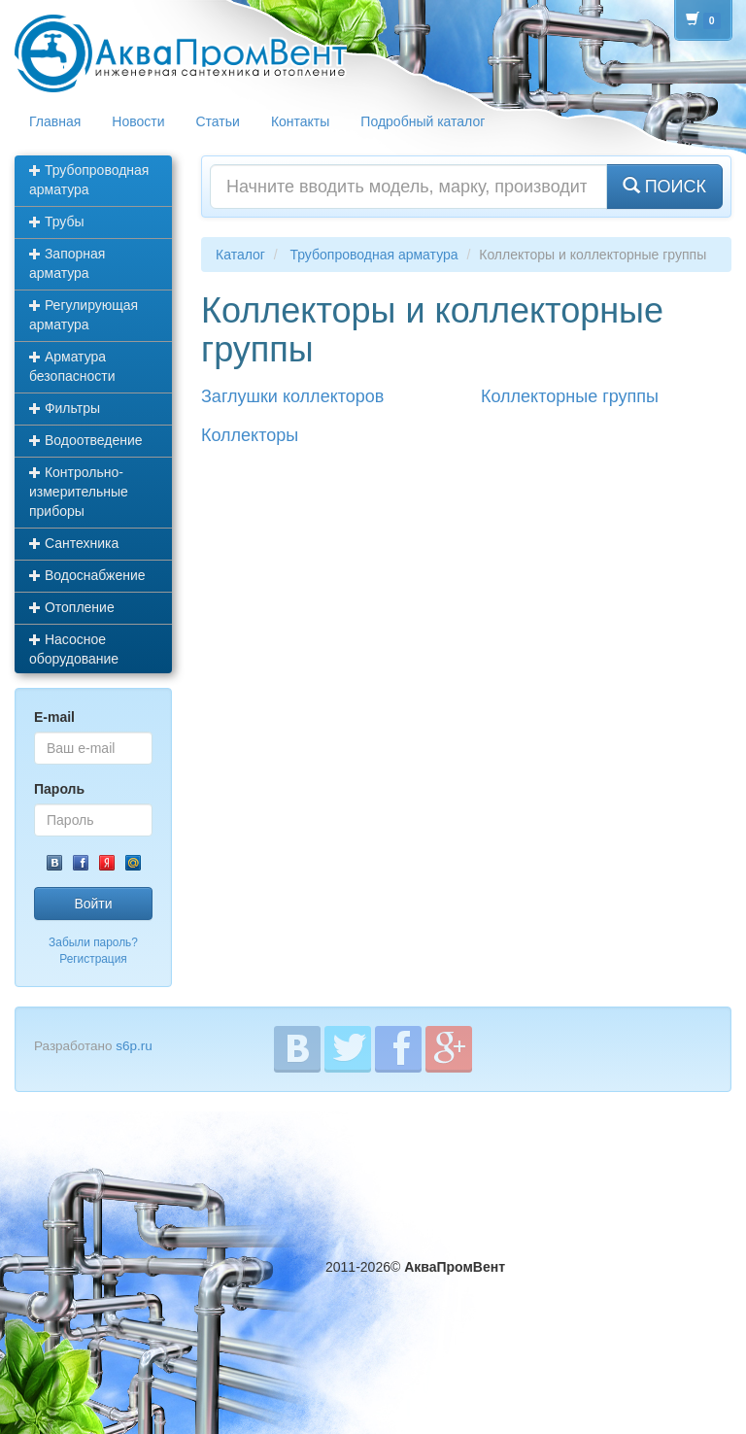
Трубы (57, 221)
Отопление (72, 607)
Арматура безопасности (72, 366)
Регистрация (93, 959)
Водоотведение (86, 440)
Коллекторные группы (570, 396)
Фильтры (64, 408)
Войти (93, 903)
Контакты (300, 121)
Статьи (218, 121)
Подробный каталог (422, 121)
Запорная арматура (67, 263)
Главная (55, 121)
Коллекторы (249, 435)
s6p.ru (134, 1046)
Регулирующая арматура (83, 314)
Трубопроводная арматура (89, 179)
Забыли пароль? (93, 942)
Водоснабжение (87, 575)
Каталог (240, 254)
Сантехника (74, 543)
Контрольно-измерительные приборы (78, 491)
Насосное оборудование (74, 649)
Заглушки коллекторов (292, 396)
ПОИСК (664, 186)
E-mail (54, 717)
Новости (138, 121)
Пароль (59, 789)
